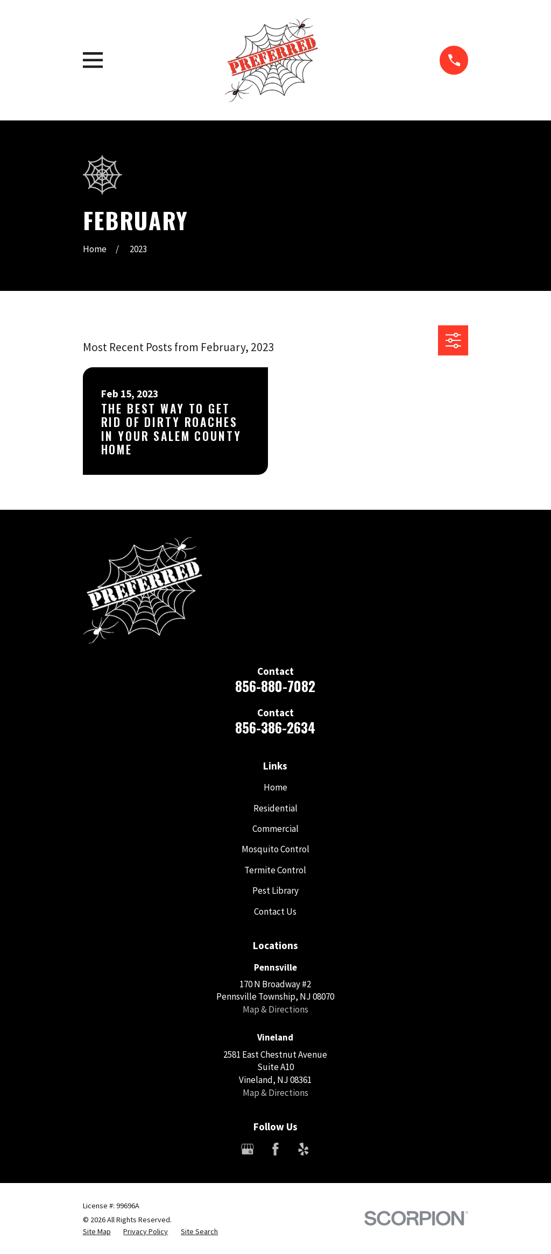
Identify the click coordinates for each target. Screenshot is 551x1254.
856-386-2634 (275, 727)
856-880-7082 (275, 686)
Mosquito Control (275, 849)
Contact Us (275, 911)
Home (275, 787)
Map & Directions (275, 1009)
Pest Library (275, 890)
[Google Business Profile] (247, 1149)
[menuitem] (97, 1232)
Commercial (275, 829)
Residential (275, 808)
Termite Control (275, 870)
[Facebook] (275, 1149)
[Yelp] (303, 1149)
